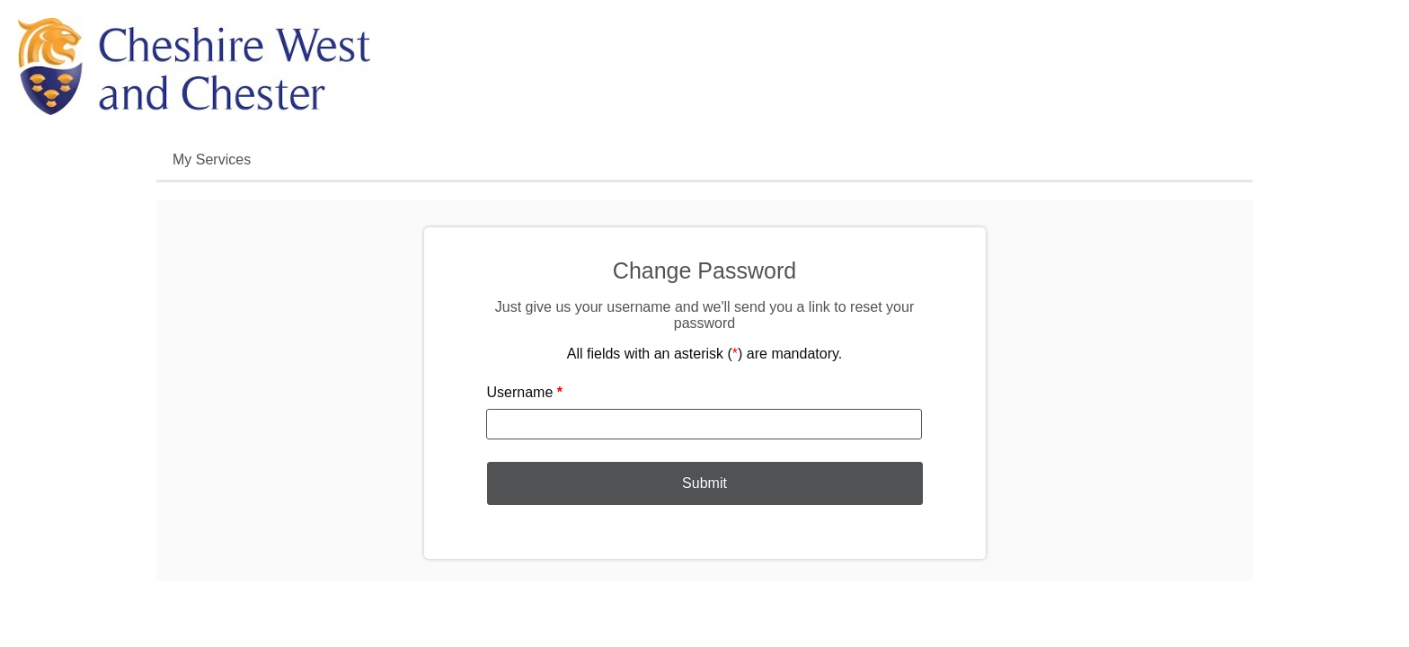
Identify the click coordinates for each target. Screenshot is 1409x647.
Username (525, 392)
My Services (212, 159)
